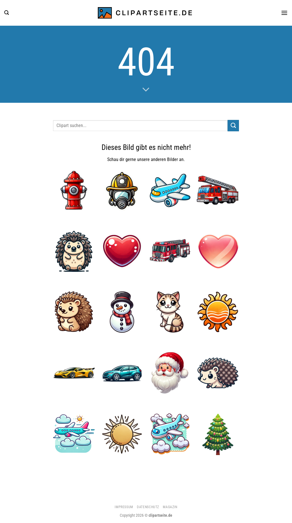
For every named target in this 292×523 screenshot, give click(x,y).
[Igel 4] (74, 312)
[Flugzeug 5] (170, 434)
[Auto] (122, 373)
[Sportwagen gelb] (74, 373)
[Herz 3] (218, 251)
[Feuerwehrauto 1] (170, 251)
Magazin (170, 507)
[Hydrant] (74, 190)
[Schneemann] (122, 312)
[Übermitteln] (233, 125)
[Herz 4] (122, 251)
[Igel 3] (74, 251)
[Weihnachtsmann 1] (170, 373)
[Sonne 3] (122, 434)
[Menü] (284, 13)
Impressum (124, 507)
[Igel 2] (218, 373)
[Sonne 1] (218, 312)
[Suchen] (6, 12)
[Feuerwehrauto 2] (218, 190)
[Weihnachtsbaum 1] (218, 434)
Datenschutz (148, 507)
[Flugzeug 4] (74, 434)
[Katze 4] (170, 312)
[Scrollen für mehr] (146, 90)
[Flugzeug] (170, 190)
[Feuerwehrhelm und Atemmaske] (122, 190)
